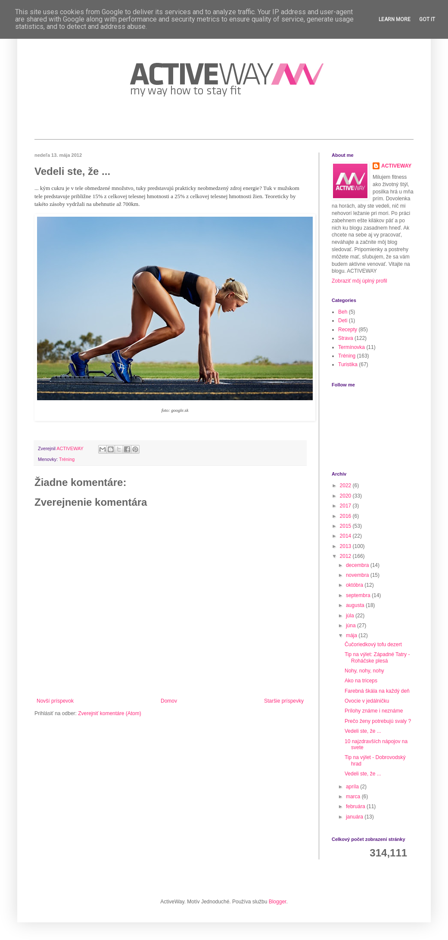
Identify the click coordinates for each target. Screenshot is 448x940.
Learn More (395, 19)
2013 (346, 546)
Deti (342, 320)
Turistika (348, 364)
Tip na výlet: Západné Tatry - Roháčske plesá (377, 657)
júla (350, 616)
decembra (358, 565)
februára (356, 806)
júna (351, 626)
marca (354, 797)
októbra (355, 585)
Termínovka (351, 347)
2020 (346, 496)
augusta (356, 605)
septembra (359, 595)
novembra (358, 575)
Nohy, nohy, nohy (364, 671)
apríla (353, 787)
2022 (346, 485)
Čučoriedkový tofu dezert (373, 644)
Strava (345, 338)
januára (355, 817)
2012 (346, 556)
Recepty (347, 330)
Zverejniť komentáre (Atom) (109, 713)
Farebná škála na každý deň (377, 691)
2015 (346, 526)
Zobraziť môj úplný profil (359, 281)
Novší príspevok (55, 701)
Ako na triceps (361, 681)
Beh (342, 312)
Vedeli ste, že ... (363, 731)
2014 (346, 536)
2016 (346, 516)
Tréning (67, 459)
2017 (346, 506)
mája (352, 635)
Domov (169, 701)
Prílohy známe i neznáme (374, 711)
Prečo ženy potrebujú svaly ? (378, 721)
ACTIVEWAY (396, 166)
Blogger (277, 902)
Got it (427, 19)
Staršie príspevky (284, 701)
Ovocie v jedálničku (367, 701)
